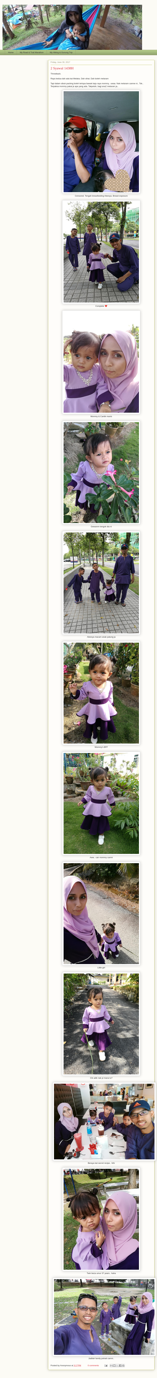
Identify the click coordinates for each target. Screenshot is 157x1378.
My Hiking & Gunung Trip (61, 52)
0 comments (93, 1365)
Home (11, 52)
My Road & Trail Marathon (31, 52)
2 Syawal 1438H (62, 68)
